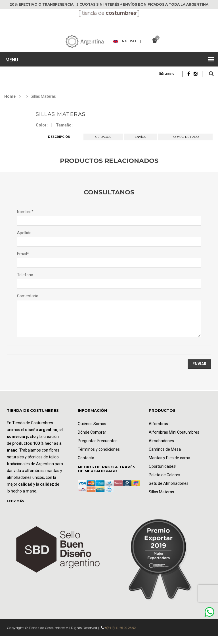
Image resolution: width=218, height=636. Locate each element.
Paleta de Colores (164, 475)
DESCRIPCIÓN (59, 137)
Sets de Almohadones (168, 483)
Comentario (27, 296)
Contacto (86, 458)
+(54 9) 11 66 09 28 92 (120, 627)
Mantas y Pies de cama (169, 458)
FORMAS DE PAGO (185, 137)
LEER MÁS (15, 501)
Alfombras (158, 423)
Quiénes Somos (92, 423)
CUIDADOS (103, 137)
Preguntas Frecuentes (98, 440)
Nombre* (25, 211)
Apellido (24, 232)
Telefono (25, 275)
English (124, 41)
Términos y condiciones (99, 449)
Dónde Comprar (92, 432)
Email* (23, 254)
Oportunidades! (162, 466)
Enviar (199, 363)
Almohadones (161, 440)
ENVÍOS (140, 137)
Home (10, 96)
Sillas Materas (61, 114)
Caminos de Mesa (165, 449)
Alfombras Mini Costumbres (174, 432)
